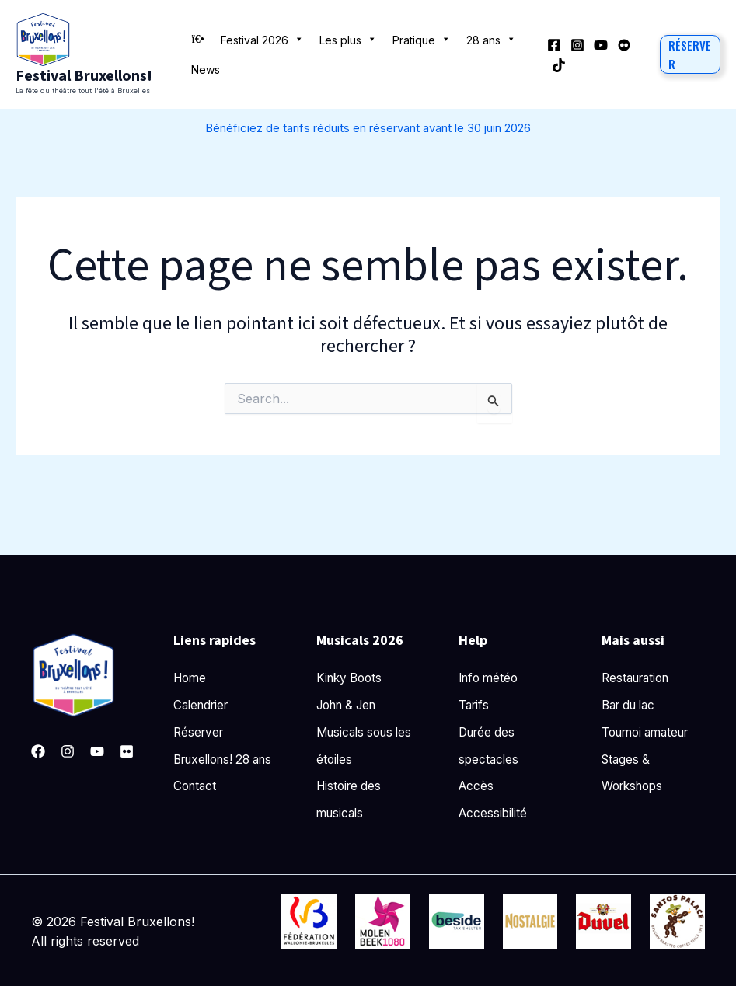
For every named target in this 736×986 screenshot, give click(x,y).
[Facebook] (554, 45)
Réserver (200, 732)
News (205, 69)
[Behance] (624, 45)
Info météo (491, 678)
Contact (196, 815)
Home (191, 678)
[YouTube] (601, 45)
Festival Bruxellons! (84, 76)
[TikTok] (559, 65)
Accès (477, 788)
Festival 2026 (262, 38)
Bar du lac (632, 705)
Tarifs (475, 705)
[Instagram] (577, 45)
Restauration (639, 678)
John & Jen (350, 705)
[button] (690, 54)
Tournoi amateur (651, 732)
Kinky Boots (351, 678)
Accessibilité (494, 815)
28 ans (491, 38)
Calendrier (203, 705)
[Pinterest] (127, 751)
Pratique (421, 38)
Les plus (348, 38)
